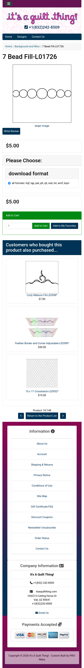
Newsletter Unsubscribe (42, 527)
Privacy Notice (42, 475)
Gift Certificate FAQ (42, 506)
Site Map (42, 496)
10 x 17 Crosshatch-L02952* (42, 391)
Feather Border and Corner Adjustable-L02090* (42, 343)
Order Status (42, 538)
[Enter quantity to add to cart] (19, 226)
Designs (22, 36)
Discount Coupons (42, 517)
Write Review (11, 131)
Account (42, 454)
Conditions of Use (42, 485)
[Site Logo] (42, 18)
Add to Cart (41, 225)
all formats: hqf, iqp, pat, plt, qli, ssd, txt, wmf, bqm (40, 183)
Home (8, 36)
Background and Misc (27, 46)
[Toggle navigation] (8, 3)
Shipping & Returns (42, 464)
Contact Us (38, 36)
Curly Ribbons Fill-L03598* (42, 295)
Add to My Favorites (64, 225)
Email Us (42, 612)
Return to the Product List (42, 415)
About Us (42, 443)
